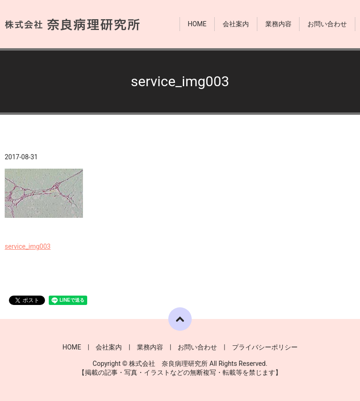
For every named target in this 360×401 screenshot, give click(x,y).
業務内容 (278, 24)
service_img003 (28, 246)
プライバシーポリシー (265, 347)
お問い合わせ (327, 24)
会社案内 (236, 24)
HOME (197, 24)
